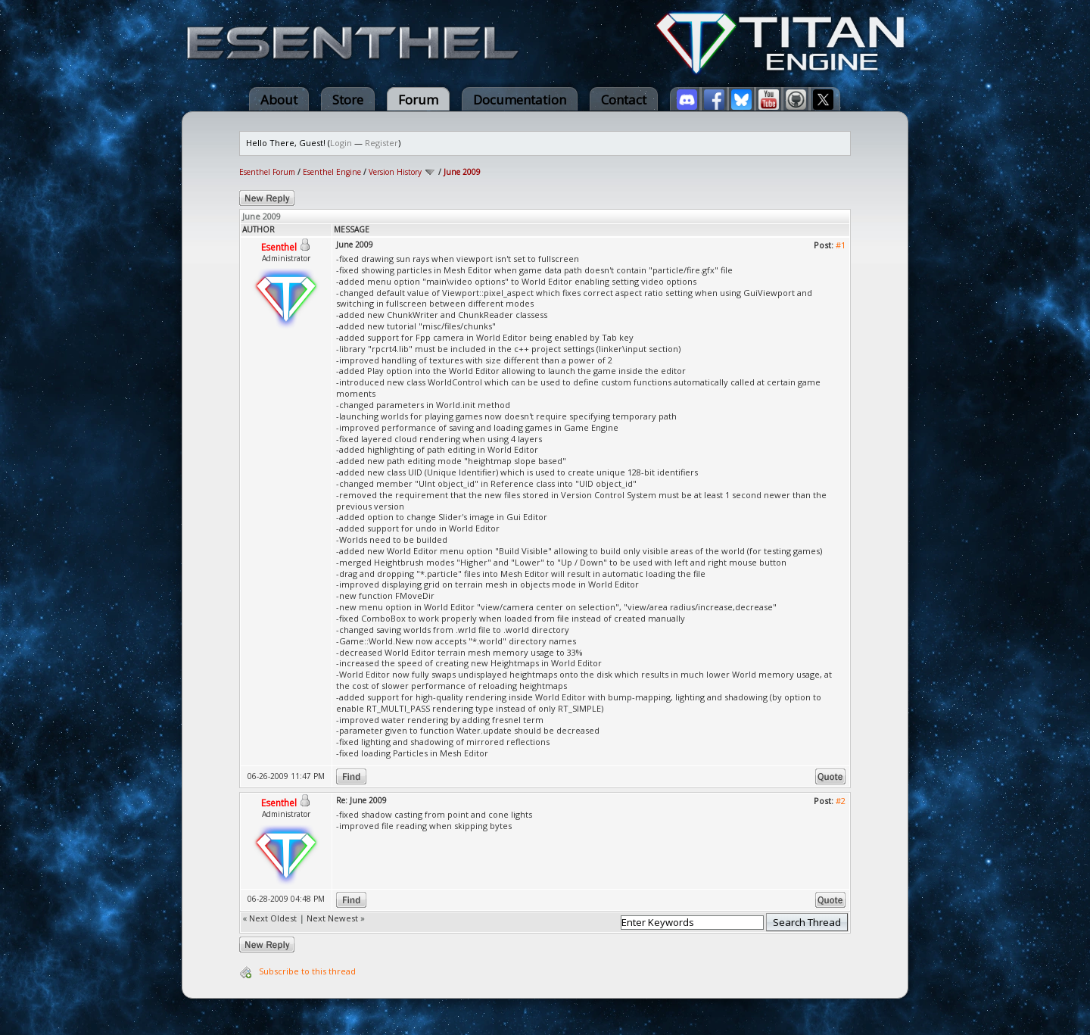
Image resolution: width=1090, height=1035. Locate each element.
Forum (418, 99)
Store (347, 99)
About (278, 99)
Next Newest (332, 918)
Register (381, 142)
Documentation (519, 99)
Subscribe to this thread (307, 971)
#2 (841, 800)
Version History (395, 172)
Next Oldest (273, 918)
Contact (623, 99)
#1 (841, 245)
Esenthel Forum (267, 172)
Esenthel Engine (332, 172)
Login (341, 142)
